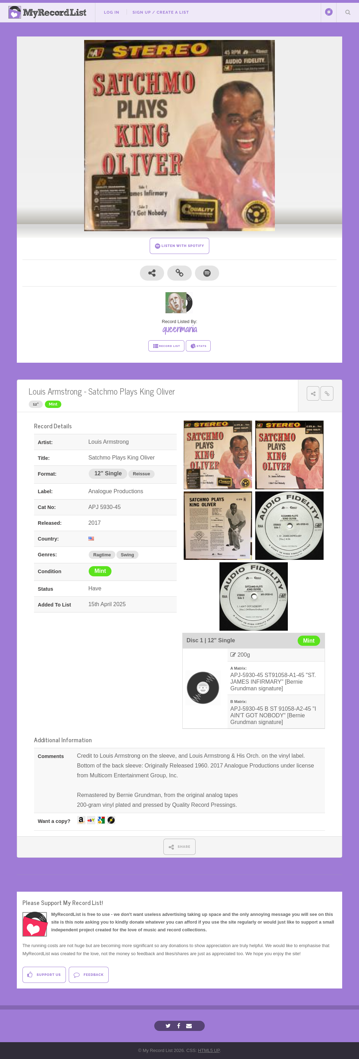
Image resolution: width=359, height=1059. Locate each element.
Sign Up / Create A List (161, 12)
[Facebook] (179, 1026)
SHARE (180, 847)
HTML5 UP (209, 1050)
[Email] (190, 1026)
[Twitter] (168, 1026)
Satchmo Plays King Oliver (131, 391)
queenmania (179, 329)
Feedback (88, 975)
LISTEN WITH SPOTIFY (179, 246)
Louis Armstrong (55, 391)
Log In (111, 12)
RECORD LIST (166, 346)
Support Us (44, 975)
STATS (198, 346)
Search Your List (348, 12)
